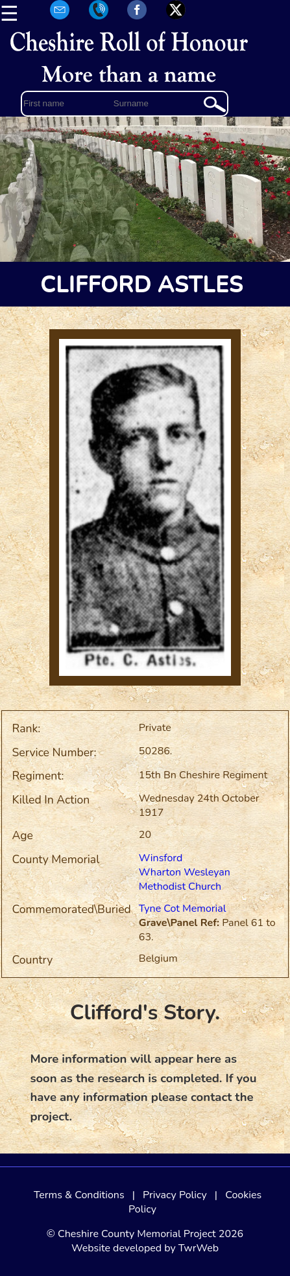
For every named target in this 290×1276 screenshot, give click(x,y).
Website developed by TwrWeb (145, 1248)
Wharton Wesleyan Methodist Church (184, 879)
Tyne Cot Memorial (182, 908)
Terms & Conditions (79, 1195)
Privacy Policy (175, 1195)
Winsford (160, 858)
